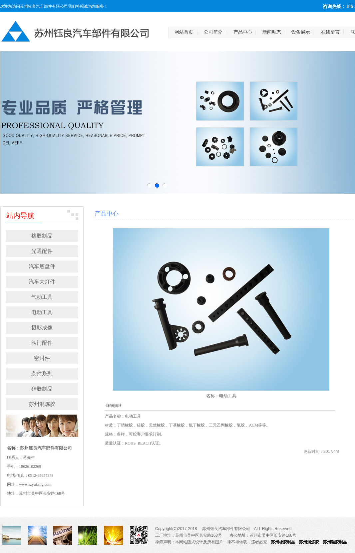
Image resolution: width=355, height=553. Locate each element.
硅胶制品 (42, 389)
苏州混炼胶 (42, 404)
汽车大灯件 (42, 281)
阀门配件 (42, 343)
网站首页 (184, 32)
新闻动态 (271, 32)
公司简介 (213, 32)
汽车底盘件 (42, 266)
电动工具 (42, 312)
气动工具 (42, 297)
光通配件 (42, 251)
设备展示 (300, 32)
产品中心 (242, 32)
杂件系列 (42, 373)
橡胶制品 (42, 236)
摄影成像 (42, 327)
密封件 (42, 358)
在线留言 (330, 32)
